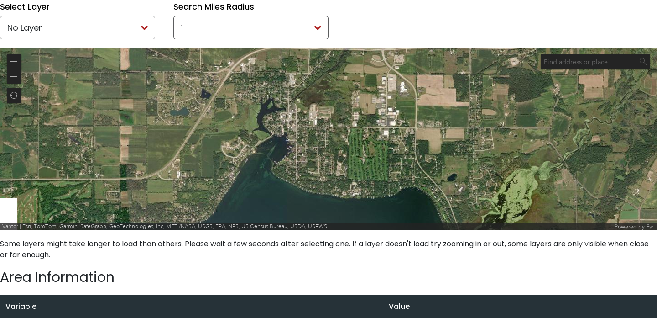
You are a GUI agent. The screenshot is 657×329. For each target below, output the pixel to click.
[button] (14, 61)
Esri (650, 226)
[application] (328, 139)
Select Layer (25, 6)
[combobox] (588, 61)
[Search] (643, 61)
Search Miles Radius (213, 6)
